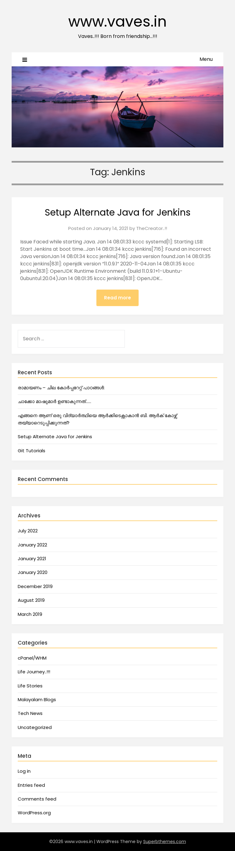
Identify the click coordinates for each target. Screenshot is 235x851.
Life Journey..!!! (34, 671)
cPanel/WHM (32, 658)
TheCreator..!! (151, 228)
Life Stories (30, 686)
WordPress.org (34, 812)
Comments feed (37, 799)
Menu (206, 59)
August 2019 (31, 600)
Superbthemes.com (164, 841)
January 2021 (32, 558)
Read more (117, 297)
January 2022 (32, 545)
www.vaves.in (117, 21)
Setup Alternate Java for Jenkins (118, 212)
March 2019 (30, 614)
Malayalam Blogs (37, 699)
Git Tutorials (31, 450)
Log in (24, 771)
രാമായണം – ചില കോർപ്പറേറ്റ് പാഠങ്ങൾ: (61, 387)
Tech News (30, 713)
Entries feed (31, 785)
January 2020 (32, 572)
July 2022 (28, 530)
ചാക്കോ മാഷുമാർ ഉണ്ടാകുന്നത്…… (54, 401)
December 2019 (35, 586)
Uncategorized (35, 727)
